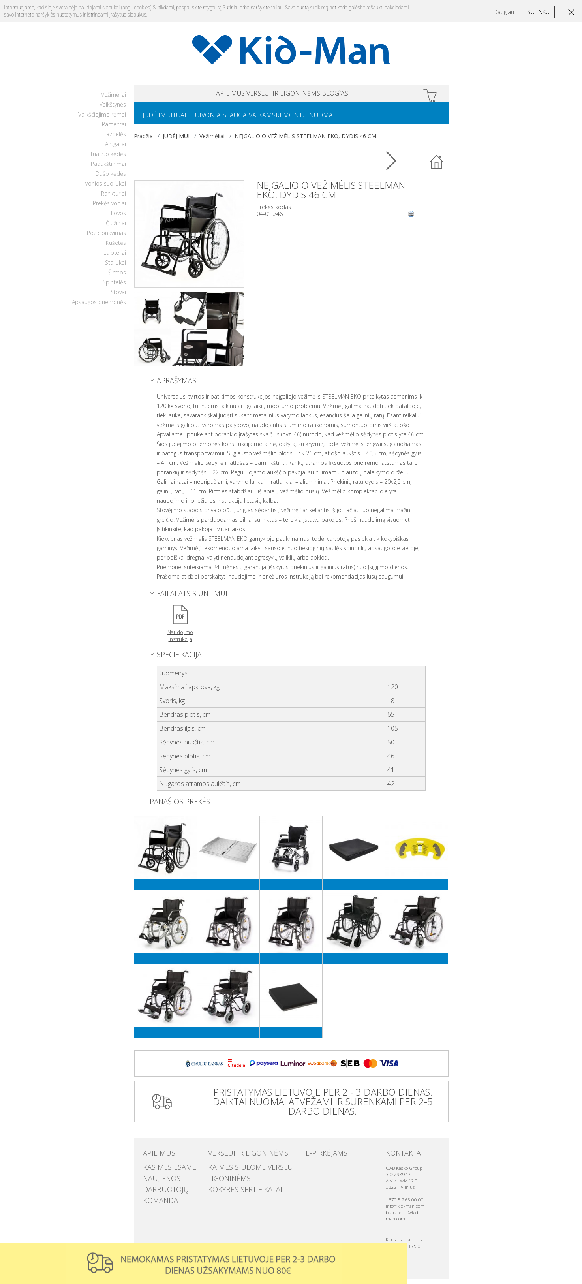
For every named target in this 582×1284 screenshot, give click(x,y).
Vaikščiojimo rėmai (102, 119)
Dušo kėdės (111, 178)
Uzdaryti (399, 1251)
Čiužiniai (116, 227)
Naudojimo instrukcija (180, 640)
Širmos (117, 277)
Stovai (118, 297)
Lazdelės (114, 139)
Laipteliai (114, 257)
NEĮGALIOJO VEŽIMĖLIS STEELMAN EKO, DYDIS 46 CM (305, 141)
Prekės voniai (109, 208)
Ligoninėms (223, 1178)
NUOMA (362, 119)
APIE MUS (199, 94)
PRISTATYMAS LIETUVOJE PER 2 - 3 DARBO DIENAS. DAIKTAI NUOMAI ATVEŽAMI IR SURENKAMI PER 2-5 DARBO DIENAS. (320, 1106)
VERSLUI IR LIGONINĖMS (283, 94)
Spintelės (114, 287)
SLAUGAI (258, 119)
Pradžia (143, 141)
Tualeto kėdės (108, 158)
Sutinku (538, 12)
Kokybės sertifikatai (234, 1186)
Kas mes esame (162, 1170)
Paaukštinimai (108, 168)
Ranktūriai (113, 198)
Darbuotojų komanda (172, 1186)
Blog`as (366, 94)
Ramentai (114, 129)
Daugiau (504, 12)
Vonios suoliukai (105, 188)
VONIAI (227, 119)
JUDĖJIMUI (161, 119)
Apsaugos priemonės (99, 306)
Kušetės (116, 247)
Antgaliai (115, 148)
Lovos (118, 218)
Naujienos (156, 1178)
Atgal (437, 167)
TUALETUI (196, 119)
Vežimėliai (113, 99)
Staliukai (115, 267)
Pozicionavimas (106, 237)
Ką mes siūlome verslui (239, 1170)
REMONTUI (327, 119)
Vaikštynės (113, 109)
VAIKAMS (290, 119)
